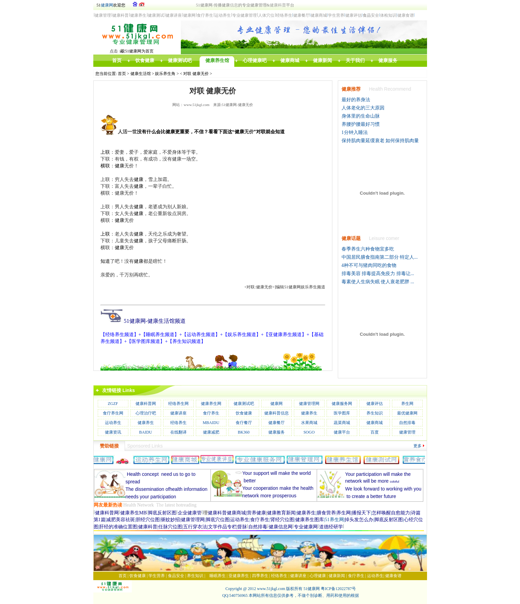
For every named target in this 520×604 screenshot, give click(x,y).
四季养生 (260, 575)
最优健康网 (407, 413)
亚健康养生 (239, 575)
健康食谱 (393, 575)
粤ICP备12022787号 (338, 588)
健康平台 (342, 432)
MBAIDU (211, 422)
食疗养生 (211, 413)
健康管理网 (309, 403)
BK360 (244, 432)
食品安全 (176, 575)
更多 (417, 445)
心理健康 (318, 575)
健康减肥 (211, 432)
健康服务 (276, 432)
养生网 (407, 403)
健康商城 (374, 422)
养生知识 (374, 413)
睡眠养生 (217, 575)
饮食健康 (244, 413)
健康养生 (309, 413)
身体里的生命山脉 (361, 116)
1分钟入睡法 (355, 132)
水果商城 (309, 422)
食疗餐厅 (244, 422)
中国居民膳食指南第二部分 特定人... (380, 257)
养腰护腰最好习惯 (361, 124)
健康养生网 (211, 403)
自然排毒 (407, 422)
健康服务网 (342, 403)
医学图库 (342, 413)
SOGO (309, 432)
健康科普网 (146, 403)
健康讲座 (178, 413)
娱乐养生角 (165, 73)
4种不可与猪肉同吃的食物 (369, 265)
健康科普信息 (276, 413)
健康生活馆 (140, 73)
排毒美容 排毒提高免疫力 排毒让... (378, 273)
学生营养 (156, 575)
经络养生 (178, 422)
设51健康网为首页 (137, 51)
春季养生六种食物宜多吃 (368, 249)
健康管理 (407, 432)
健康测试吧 (244, 403)
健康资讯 (113, 432)
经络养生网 (178, 403)
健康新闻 (337, 575)
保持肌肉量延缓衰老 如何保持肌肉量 (380, 140)
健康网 (107, 5)
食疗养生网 (113, 413)
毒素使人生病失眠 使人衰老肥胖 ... (378, 281)
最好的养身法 (356, 99)
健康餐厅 (276, 422)
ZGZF (113, 403)
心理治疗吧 (146, 413)
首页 (122, 73)
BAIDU (145, 432)
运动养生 (113, 422)
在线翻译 (178, 432)
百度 (375, 432)
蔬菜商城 (342, 422)
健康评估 (374, 403)
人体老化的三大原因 (363, 107)
